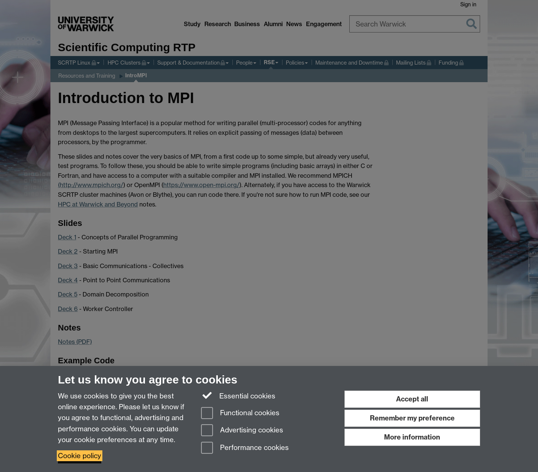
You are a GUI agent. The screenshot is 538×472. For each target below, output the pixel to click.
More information (412, 437)
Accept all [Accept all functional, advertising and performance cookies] (412, 399)
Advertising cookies (242, 431)
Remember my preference (412, 418)
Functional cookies (240, 413)
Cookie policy (79, 455)
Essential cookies (238, 395)
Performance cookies (245, 448)
